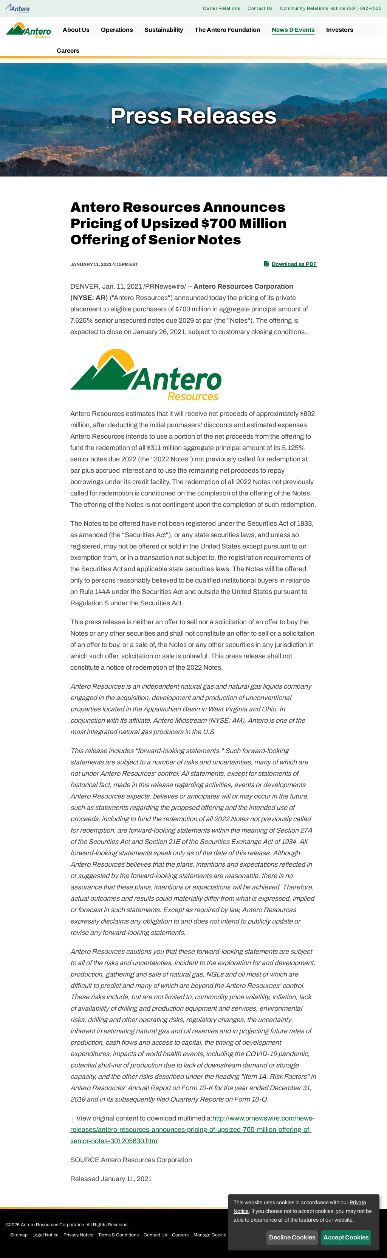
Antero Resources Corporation (52, 1224)
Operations (117, 30)
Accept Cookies (346, 1237)
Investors (339, 30)
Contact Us (260, 8)
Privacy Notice (78, 1235)
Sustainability (163, 30)
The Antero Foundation (227, 30)
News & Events (293, 30)
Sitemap (19, 1235)
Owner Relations (221, 8)
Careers (68, 50)
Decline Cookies (292, 1237)
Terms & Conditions (118, 1235)
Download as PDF (290, 263)
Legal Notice (46, 1235)
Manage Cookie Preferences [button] (223, 1235)
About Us (76, 30)
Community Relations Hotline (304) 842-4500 (330, 8)
